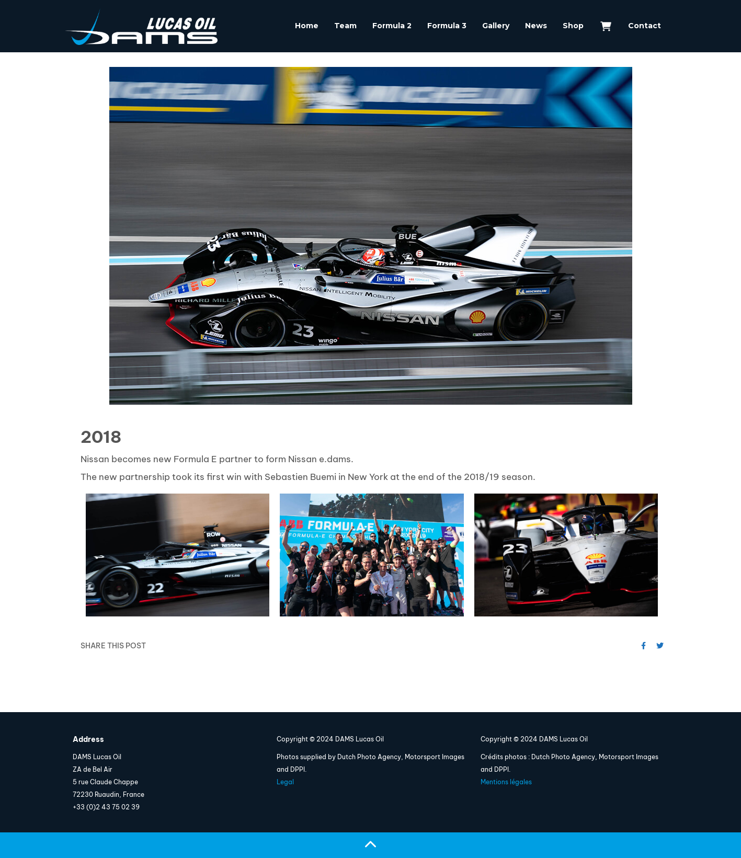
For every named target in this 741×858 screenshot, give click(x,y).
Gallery (495, 25)
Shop (573, 25)
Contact (644, 25)
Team (345, 25)
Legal (285, 782)
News (536, 25)
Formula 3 (446, 25)
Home (306, 25)
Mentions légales (506, 782)
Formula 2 (392, 25)
